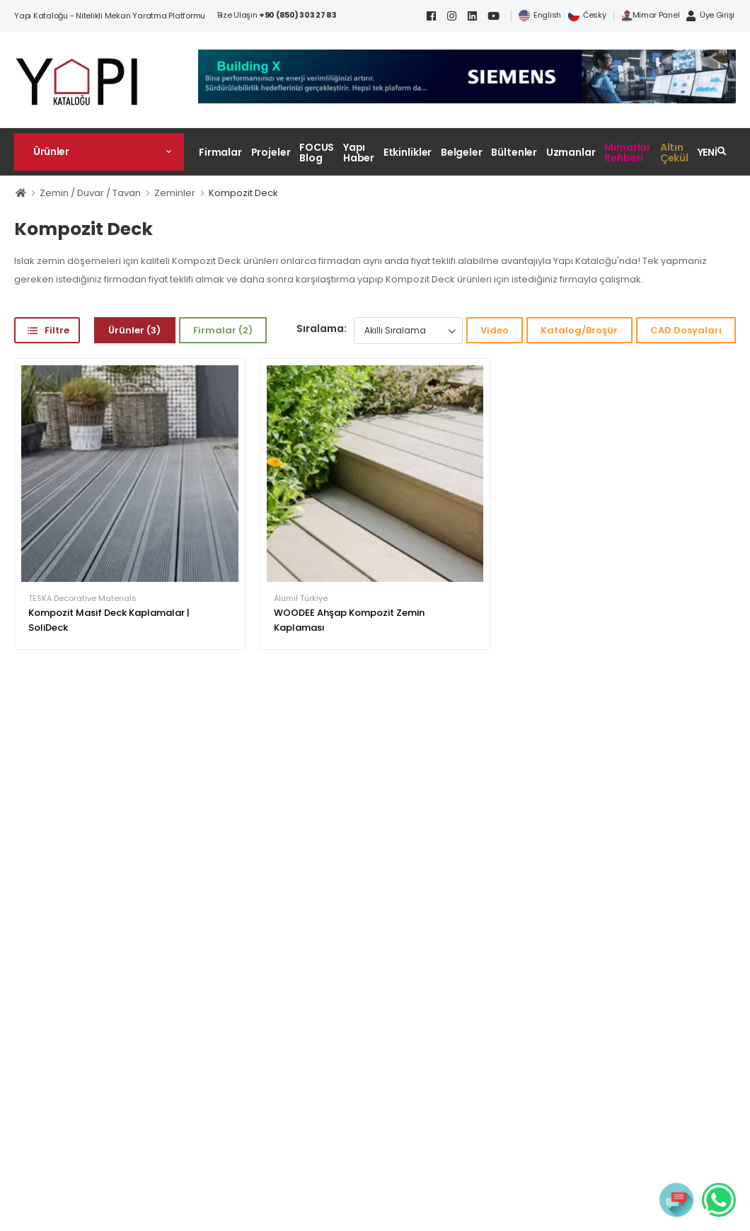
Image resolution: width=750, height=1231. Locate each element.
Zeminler (174, 193)
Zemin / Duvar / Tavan (90, 193)
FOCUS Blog (316, 152)
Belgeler (462, 152)
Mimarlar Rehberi (627, 152)
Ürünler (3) (134, 330)
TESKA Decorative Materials (82, 598)
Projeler (271, 152)
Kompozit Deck (243, 193)
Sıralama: (321, 328)
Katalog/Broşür (579, 330)
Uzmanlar (571, 152)
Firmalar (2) (223, 330)
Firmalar (220, 152)
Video (494, 330)
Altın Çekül (674, 152)
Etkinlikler (407, 152)
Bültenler (514, 152)
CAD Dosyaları (686, 330)
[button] (99, 151)
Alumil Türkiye (301, 598)
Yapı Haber (358, 152)
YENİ (708, 152)
